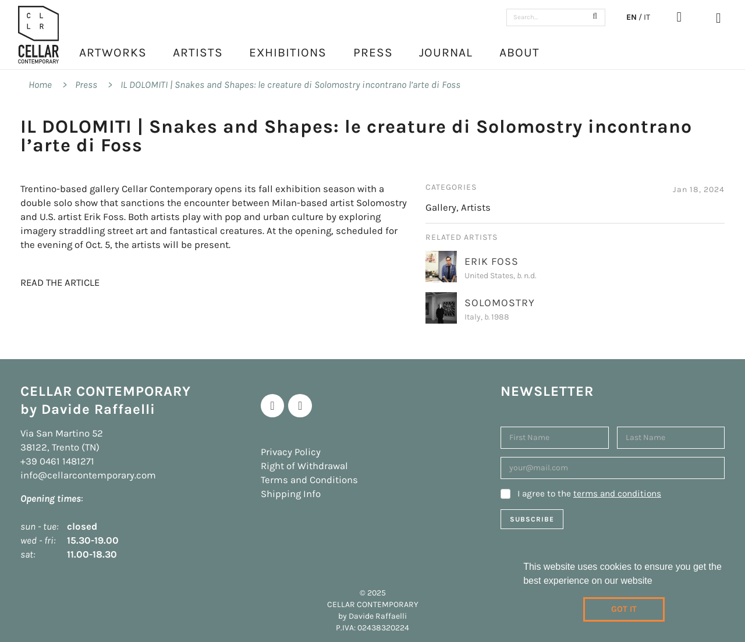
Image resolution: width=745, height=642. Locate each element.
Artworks (113, 52)
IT (647, 17)
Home (40, 84)
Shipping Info (291, 493)
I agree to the (589, 493)
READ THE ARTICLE (60, 282)
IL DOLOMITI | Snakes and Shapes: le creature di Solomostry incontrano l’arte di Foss (290, 84)
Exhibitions (288, 52)
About (519, 52)
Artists (198, 52)
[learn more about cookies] (656, 582)
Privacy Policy (291, 451)
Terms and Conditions (309, 479)
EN (631, 17)
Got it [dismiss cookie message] (624, 609)
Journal (446, 52)
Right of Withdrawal (304, 465)
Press (373, 52)
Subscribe (532, 519)
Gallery (440, 207)
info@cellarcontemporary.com (88, 475)
